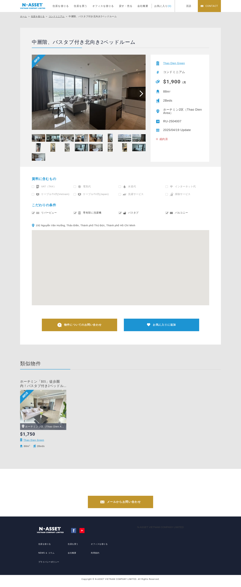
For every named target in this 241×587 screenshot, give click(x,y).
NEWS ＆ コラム (46, 556)
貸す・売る (126, 6)
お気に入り (162, 6)
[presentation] (140, 93)
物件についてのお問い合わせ (79, 325)
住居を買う (80, 6)
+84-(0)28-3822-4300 (124, 491)
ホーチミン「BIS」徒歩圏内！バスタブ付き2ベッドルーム (42, 384)
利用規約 (94, 556)
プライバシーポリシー (49, 562)
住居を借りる (61, 6)
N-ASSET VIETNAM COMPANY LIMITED (160, 530)
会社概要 (142, 6)
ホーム (23, 16)
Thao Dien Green (175, 63)
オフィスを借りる (103, 6)
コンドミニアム (58, 16)
